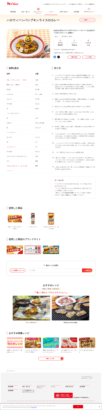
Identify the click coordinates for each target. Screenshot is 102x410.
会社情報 (76, 11)
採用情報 (10, 390)
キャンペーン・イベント (38, 12)
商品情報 (13, 11)
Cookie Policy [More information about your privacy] (34, 407)
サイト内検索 (89, 4)
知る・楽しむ (26, 11)
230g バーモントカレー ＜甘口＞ (17, 80)
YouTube (68, 377)
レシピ (51, 11)
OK (78, 406)
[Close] (99, 406)
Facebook (51, 377)
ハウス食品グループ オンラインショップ (53, 4)
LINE (15, 377)
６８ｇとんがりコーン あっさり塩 (17, 166)
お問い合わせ (64, 11)
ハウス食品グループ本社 (74, 4)
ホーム (8, 370)
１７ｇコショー (11, 146)
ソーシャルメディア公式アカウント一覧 (86, 377)
